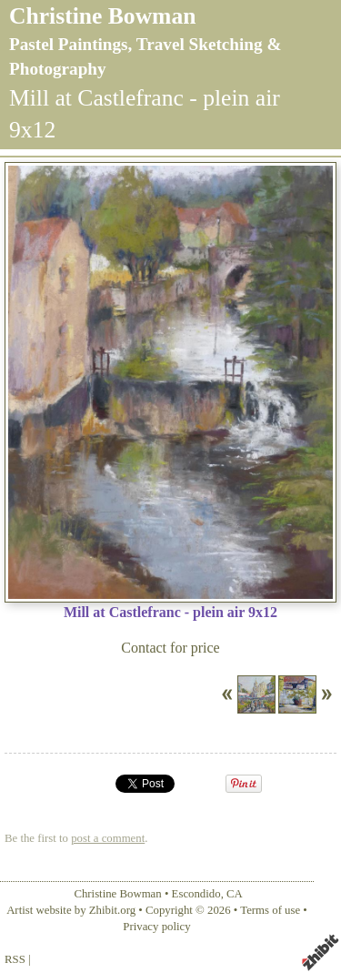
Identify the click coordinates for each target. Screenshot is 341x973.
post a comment (108, 838)
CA (234, 893)
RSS (15, 959)
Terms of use (270, 910)
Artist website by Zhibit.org (70, 910)
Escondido (196, 893)
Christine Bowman (102, 16)
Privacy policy (156, 926)
